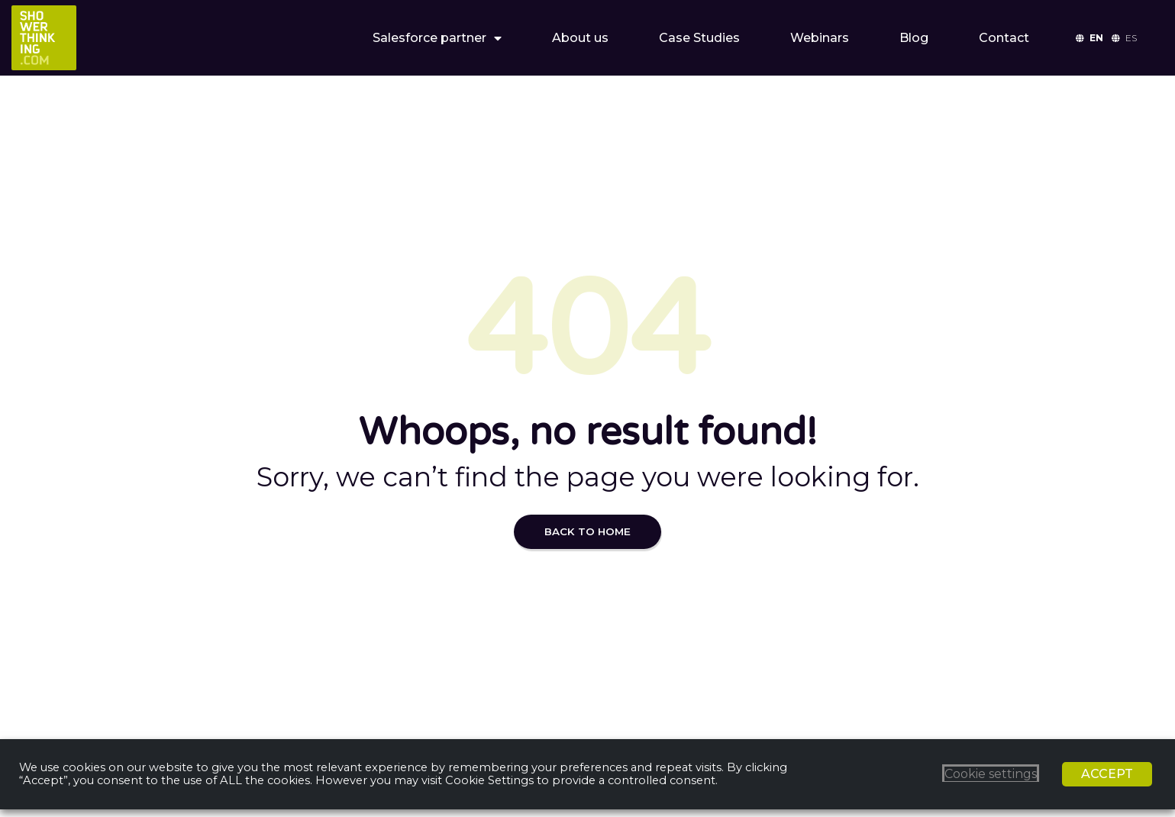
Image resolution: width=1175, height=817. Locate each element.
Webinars (819, 38)
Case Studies (699, 38)
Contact (1004, 38)
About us (580, 38)
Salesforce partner (437, 38)
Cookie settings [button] (990, 774)
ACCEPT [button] (1107, 774)
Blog (913, 38)
